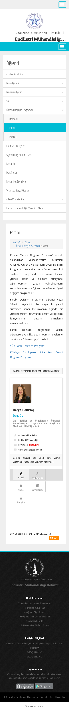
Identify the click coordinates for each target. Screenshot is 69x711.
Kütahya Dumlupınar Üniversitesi (34, 603)
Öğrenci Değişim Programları (35, 110)
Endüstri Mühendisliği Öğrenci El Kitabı (24, 208)
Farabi (12, 128)
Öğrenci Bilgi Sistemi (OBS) (19, 155)
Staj (35, 101)
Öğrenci (28, 242)
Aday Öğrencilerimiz (35, 199)
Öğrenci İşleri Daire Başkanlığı (34, 616)
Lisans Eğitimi (35, 83)
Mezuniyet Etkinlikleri (16, 181)
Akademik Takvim (14, 74)
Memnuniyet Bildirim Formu (34, 625)
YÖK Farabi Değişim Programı (27, 345)
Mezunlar (10, 164)
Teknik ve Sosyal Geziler (17, 190)
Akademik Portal (34, 621)
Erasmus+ (13, 119)
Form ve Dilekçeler (15, 146)
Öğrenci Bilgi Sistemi (34, 612)
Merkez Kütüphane (34, 608)
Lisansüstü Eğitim (35, 92)
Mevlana (13, 137)
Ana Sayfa (17, 242)
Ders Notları (11, 173)
